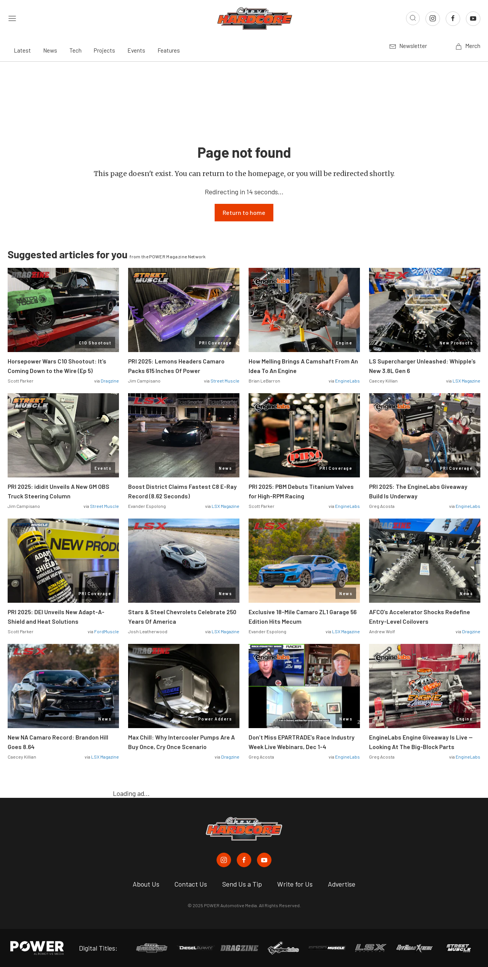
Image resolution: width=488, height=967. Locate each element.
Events (136, 50)
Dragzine (110, 380)
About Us (146, 884)
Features (168, 50)
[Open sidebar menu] (12, 18)
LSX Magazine (466, 380)
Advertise (341, 884)
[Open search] (413, 18)
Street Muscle (224, 380)
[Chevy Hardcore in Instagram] (224, 860)
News (50, 50)
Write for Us (295, 884)
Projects (104, 50)
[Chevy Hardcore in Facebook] (244, 860)
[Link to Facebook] (453, 18)
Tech (75, 50)
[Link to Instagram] (432, 18)
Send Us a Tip (242, 884)
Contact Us (191, 884)
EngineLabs (347, 380)
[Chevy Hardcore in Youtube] (264, 860)
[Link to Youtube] (473, 18)
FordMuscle (106, 631)
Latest (22, 50)
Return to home (244, 212)
